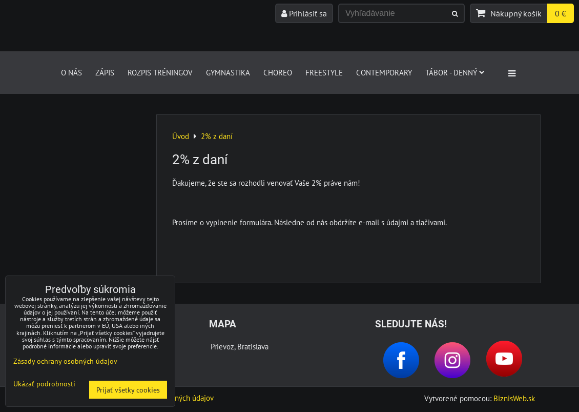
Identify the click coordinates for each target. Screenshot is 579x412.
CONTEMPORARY (384, 72)
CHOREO (277, 72)
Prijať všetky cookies (128, 390)
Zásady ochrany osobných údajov (65, 361)
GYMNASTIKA (228, 72)
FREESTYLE (324, 72)
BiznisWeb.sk (514, 398)
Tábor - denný (455, 72)
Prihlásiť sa (304, 13)
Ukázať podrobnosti (44, 384)
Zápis (104, 72)
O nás (71, 72)
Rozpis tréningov (160, 72)
